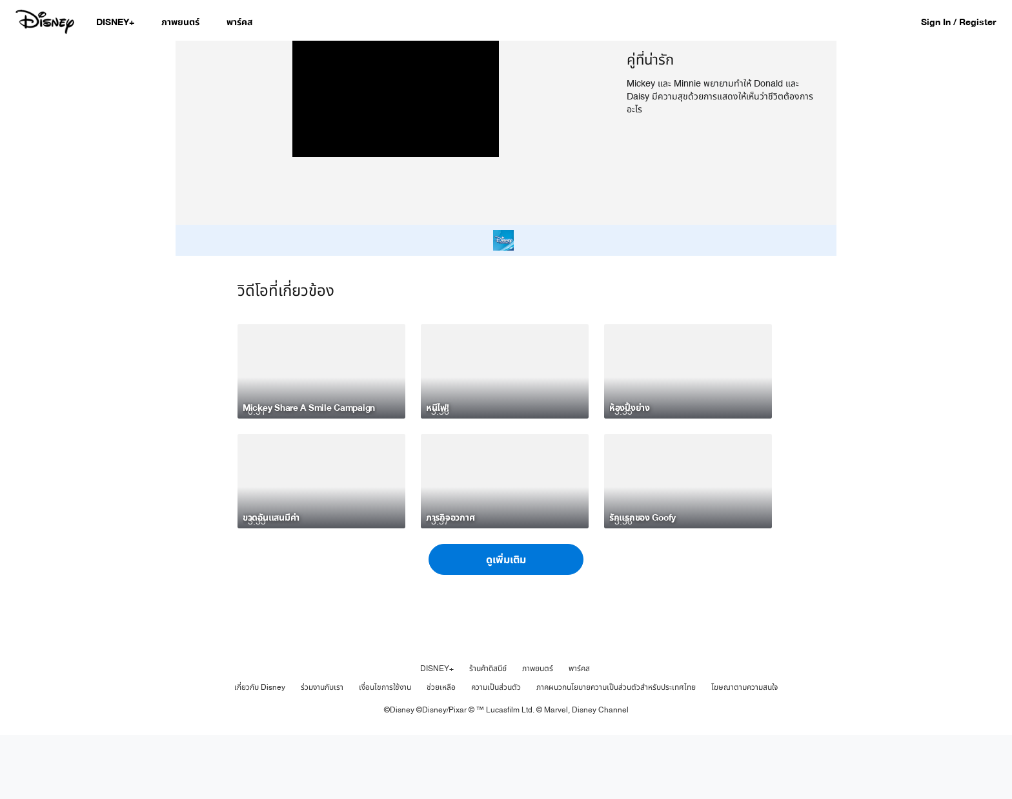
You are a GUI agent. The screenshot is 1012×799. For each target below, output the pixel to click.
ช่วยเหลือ (441, 751)
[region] (396, 165)
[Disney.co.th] (46, 22)
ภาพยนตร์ (537, 732)
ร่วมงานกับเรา (322, 751)
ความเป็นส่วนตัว (496, 751)
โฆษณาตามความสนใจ (744, 751)
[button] (965, 22)
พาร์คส (579, 732)
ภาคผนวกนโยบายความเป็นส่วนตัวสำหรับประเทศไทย (616, 751)
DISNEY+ (437, 732)
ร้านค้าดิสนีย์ (488, 732)
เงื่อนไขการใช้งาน (385, 751)
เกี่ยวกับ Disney (259, 751)
